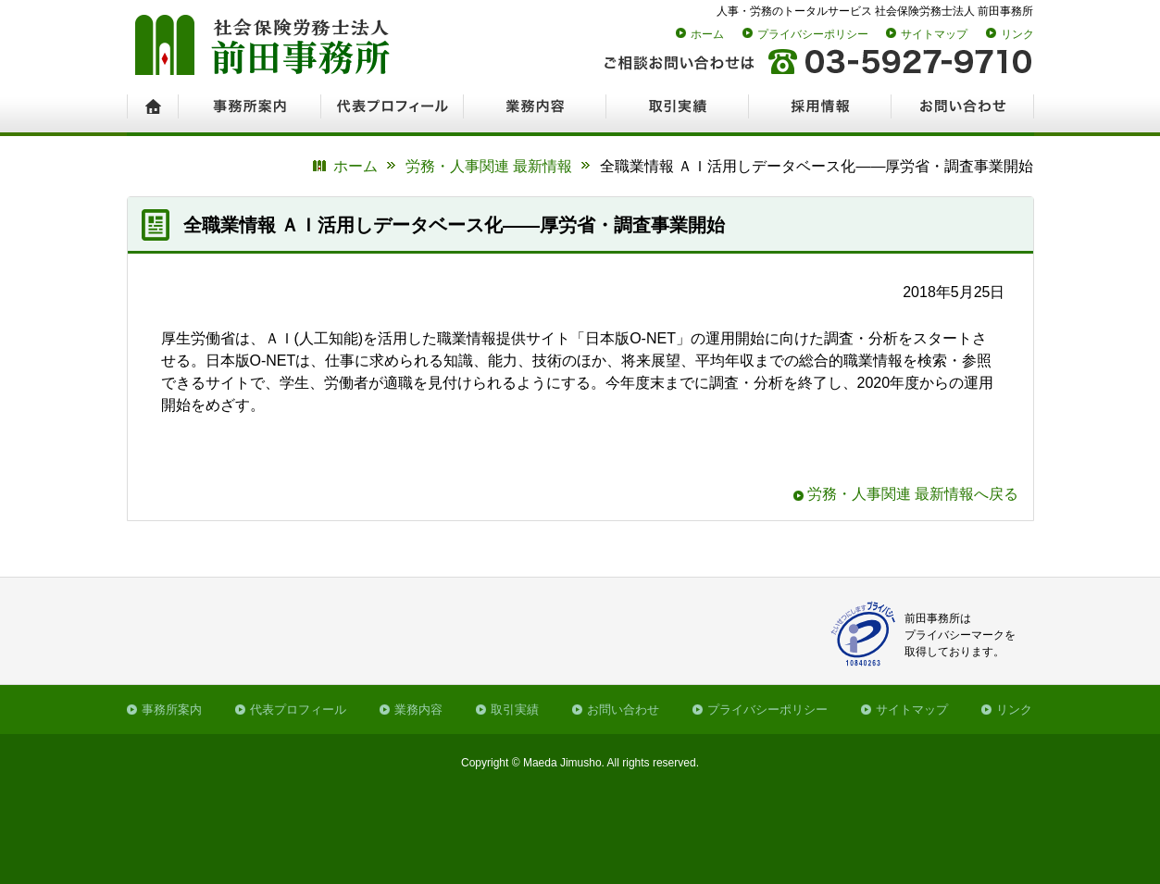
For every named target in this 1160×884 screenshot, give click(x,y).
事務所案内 (172, 709)
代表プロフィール (298, 709)
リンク (1017, 34)
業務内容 (418, 709)
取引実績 (515, 709)
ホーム (707, 34)
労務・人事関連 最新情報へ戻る (912, 494)
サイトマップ (934, 34)
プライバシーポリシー (812, 34)
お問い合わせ (623, 709)
